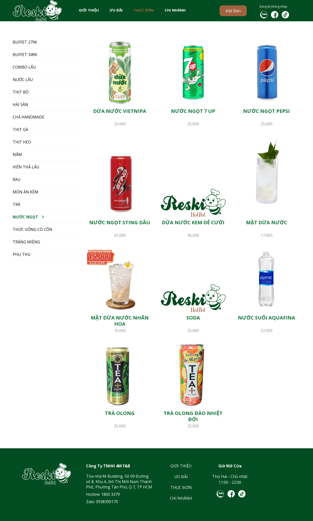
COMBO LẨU (24, 67)
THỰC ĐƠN (144, 10)
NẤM (17, 154)
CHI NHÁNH (175, 10)
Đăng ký (264, 6)
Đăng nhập (279, 6)
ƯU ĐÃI (116, 10)
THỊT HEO (22, 142)
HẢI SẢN (20, 104)
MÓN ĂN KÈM (25, 192)
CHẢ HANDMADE (28, 117)
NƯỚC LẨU (23, 79)
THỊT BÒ (21, 92)
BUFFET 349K (25, 54)
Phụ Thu (22, 254)
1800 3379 (110, 494)
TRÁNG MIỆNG (26, 242)
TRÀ (16, 204)
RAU (17, 179)
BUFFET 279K (25, 42)
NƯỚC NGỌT (25, 217)
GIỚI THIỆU (89, 10)
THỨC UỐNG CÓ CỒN (32, 229)
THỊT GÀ (20, 129)
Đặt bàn (233, 10)
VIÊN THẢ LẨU (26, 167)
